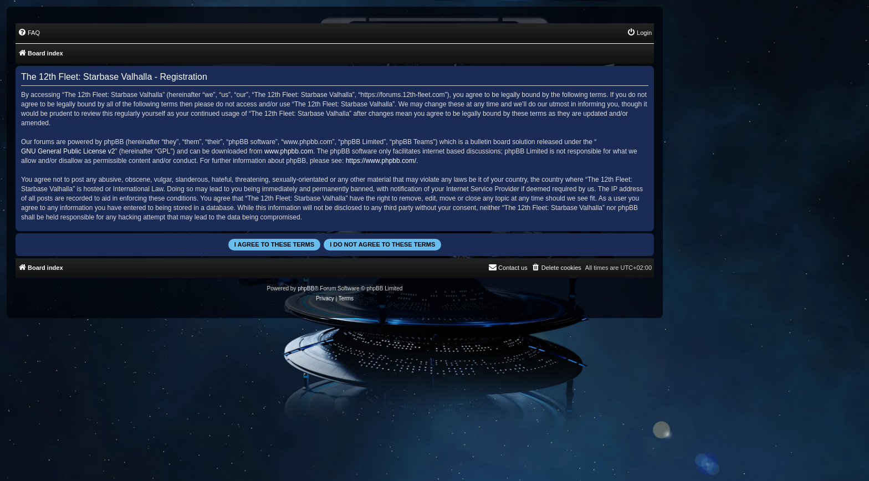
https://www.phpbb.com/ (381, 161)
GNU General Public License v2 (68, 151)
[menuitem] (29, 32)
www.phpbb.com (288, 151)
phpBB (306, 288)
